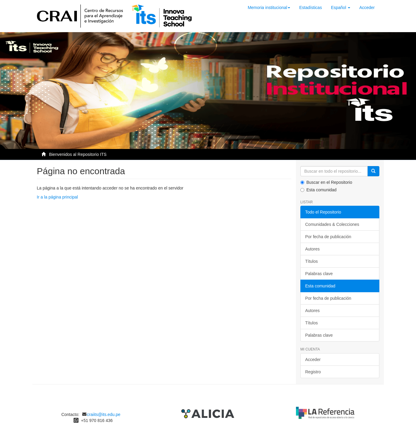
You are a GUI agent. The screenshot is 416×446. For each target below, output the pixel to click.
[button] (340, 7)
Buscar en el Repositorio (326, 182)
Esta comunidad (318, 189)
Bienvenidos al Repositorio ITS (77, 154)
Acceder (312, 359)
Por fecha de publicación (328, 236)
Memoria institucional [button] (269, 7)
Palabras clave (319, 273)
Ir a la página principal (57, 197)
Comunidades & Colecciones (332, 224)
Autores (312, 249)
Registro (313, 371)
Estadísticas (310, 7)
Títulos (311, 261)
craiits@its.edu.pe (103, 414)
